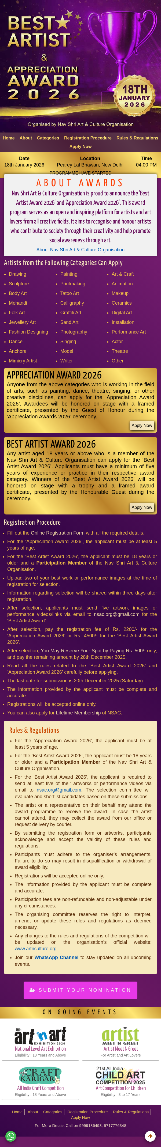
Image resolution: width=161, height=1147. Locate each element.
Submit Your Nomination (80, 990)
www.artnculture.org (36, 949)
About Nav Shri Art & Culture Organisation (80, 250)
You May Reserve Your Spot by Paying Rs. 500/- (94, 651)
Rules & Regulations (137, 138)
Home (8, 138)
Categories (48, 138)
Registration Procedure (88, 138)
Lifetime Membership (78, 713)
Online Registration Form (58, 533)
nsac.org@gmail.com (116, 615)
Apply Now (80, 146)
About (26, 138)
